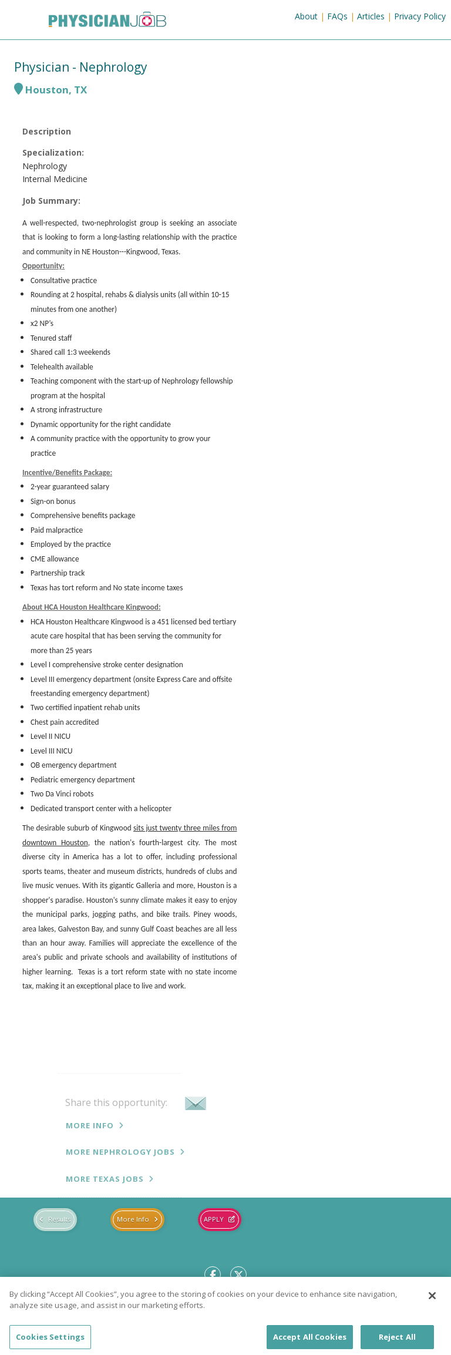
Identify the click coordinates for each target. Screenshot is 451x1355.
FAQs (337, 16)
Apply (214, 1219)
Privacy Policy (420, 16)
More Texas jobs (105, 1179)
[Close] (432, 1303)
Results (59, 1219)
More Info (90, 1125)
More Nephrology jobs (120, 1151)
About (306, 16)
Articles (371, 16)
